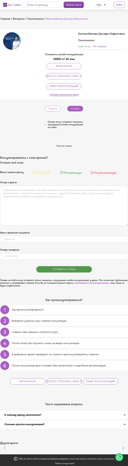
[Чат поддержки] (119, 457)
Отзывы (75, 108)
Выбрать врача (73, 4)
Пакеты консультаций (64, 463)
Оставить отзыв (64, 269)
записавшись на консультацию (92, 282)
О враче (53, 108)
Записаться (63, 66)
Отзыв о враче (8, 182)
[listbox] (100, 5)
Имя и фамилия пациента (15, 232)
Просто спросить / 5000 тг (63, 76)
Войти (119, 5)
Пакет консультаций (63, 86)
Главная (5, 19)
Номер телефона (9, 249)
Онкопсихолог (35, 19)
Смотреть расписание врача (64, 94)
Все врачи (19, 19)
